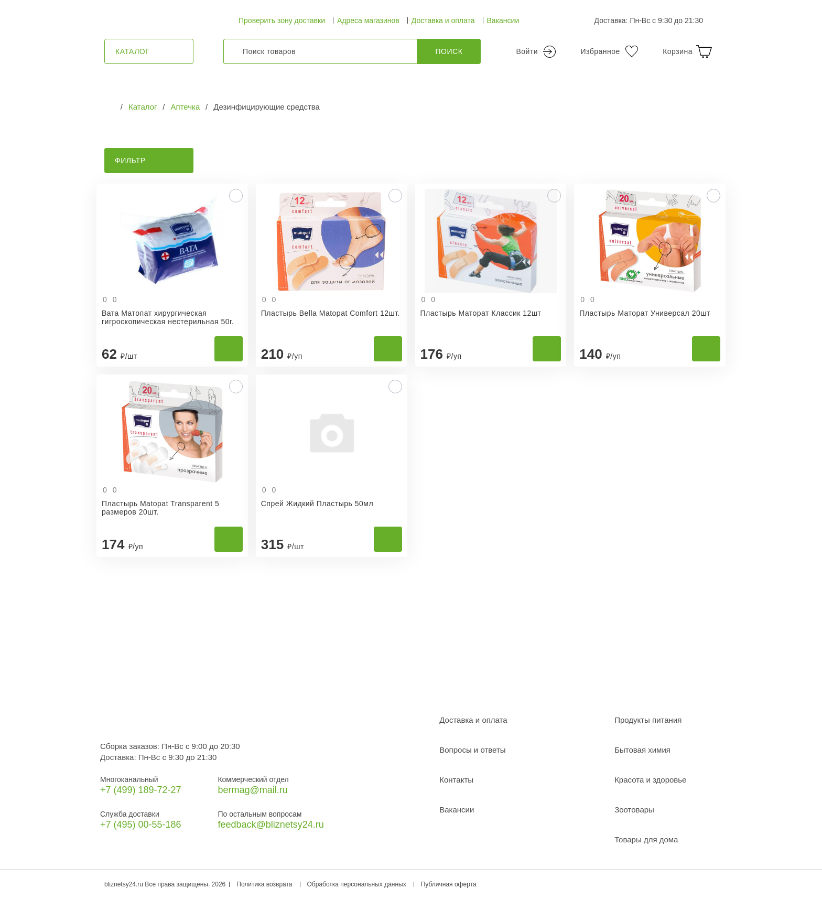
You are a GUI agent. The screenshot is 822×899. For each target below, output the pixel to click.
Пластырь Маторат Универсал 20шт (644, 313)
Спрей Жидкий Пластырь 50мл (317, 503)
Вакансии (503, 20)
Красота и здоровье (650, 779)
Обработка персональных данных (356, 884)
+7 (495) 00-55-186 (140, 824)
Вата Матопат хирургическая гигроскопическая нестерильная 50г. (168, 317)
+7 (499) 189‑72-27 (140, 790)
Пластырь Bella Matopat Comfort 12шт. (330, 313)
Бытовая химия (642, 749)
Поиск (449, 51)
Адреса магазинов (368, 20)
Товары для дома (646, 839)
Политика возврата (264, 884)
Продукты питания (648, 719)
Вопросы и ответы (472, 749)
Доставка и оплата (443, 20)
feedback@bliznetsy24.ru (270, 824)
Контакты (456, 779)
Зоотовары (634, 809)
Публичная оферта (449, 884)
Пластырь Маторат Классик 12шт (481, 313)
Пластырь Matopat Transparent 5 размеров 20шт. (160, 507)
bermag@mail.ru (252, 790)
